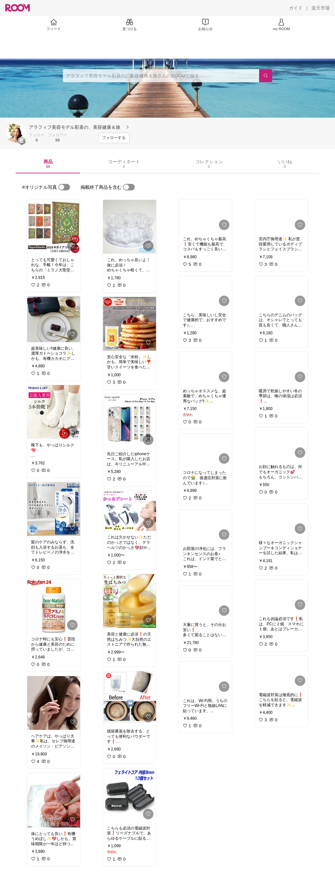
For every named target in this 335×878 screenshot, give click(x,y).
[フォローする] (114, 138)
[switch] (64, 187)
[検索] (265, 75)
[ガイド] (296, 8)
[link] (53, 227)
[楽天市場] (320, 8)
